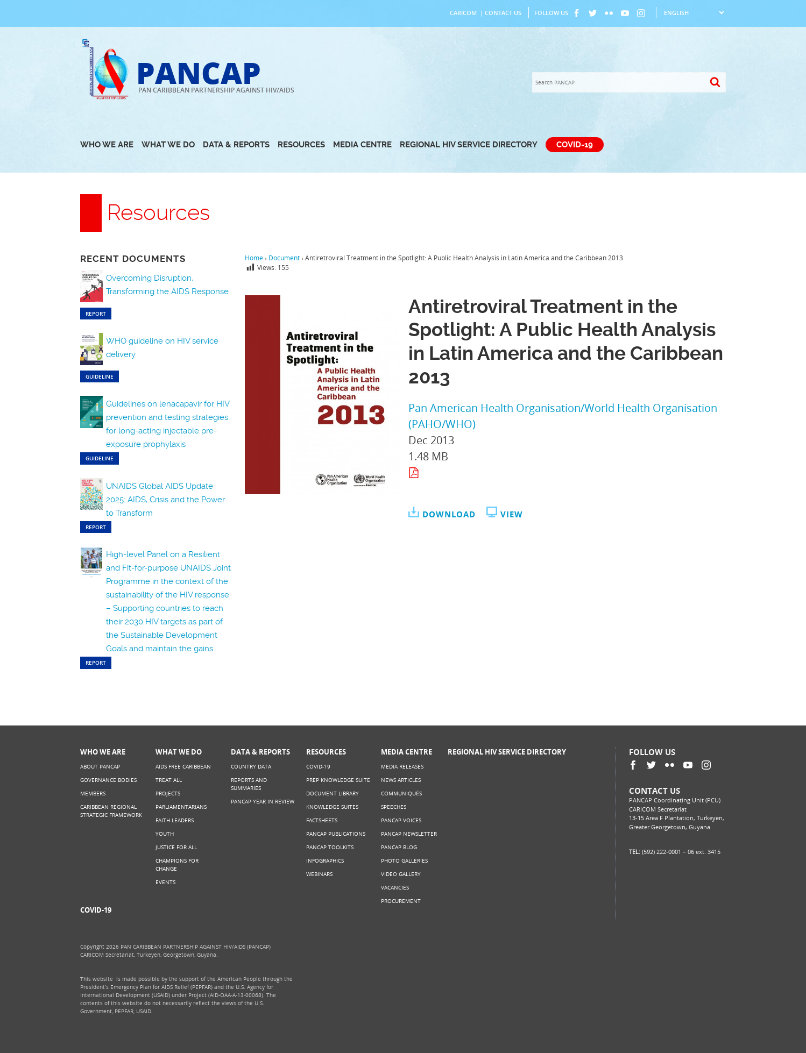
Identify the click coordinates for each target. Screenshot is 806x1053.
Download (449, 514)
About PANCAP (100, 766)
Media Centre (362, 145)
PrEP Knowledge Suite (338, 780)
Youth (164, 833)
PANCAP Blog (399, 847)
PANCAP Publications (335, 833)
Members (92, 793)
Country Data (251, 766)
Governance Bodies (108, 780)
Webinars (319, 874)
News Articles (401, 780)
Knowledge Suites (332, 806)
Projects (167, 793)
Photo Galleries (404, 860)
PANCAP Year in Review (262, 801)
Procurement (401, 901)
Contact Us (503, 13)
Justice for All (176, 847)
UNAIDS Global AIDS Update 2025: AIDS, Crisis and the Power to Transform (165, 499)
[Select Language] (694, 12)
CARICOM (463, 13)
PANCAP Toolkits (329, 847)
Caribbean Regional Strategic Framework (111, 811)
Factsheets (321, 820)
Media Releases (402, 766)
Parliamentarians (181, 806)
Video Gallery (401, 874)
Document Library (332, 793)
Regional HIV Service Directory (469, 145)
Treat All (168, 780)
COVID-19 (574, 145)
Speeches (393, 806)
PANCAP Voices (401, 820)
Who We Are (106, 145)
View (511, 514)
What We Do (168, 145)
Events (165, 882)
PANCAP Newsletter (409, 833)
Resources (301, 145)
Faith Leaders (174, 820)
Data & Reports (236, 145)
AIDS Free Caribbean (183, 766)
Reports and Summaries (249, 784)
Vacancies (395, 887)
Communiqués (401, 793)
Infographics (325, 860)
